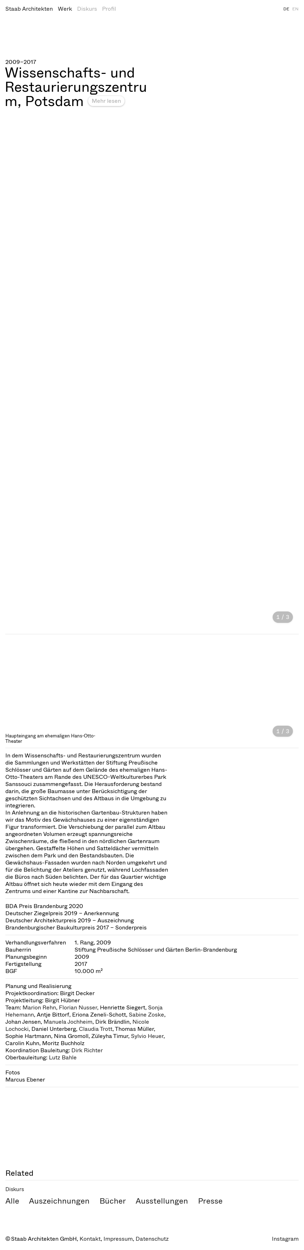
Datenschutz (152, 1239)
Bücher (113, 1200)
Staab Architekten (29, 9)
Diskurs (87, 9)
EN (295, 9)
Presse (210, 1200)
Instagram (285, 1239)
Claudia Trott (95, 1029)
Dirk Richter (87, 1050)
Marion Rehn (39, 1007)
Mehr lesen (106, 101)
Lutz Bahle (63, 1057)
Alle (12, 1200)
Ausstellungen (162, 1200)
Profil (109, 9)
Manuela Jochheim (68, 1022)
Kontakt (90, 1239)
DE (286, 9)
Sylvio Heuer (147, 1036)
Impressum (118, 1239)
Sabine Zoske (146, 1014)
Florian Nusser (78, 1007)
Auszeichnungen (59, 1200)
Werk (65, 9)
